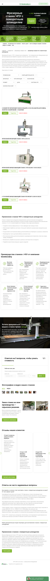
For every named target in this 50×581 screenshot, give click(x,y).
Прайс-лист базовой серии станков (42, 21)
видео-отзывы (7, 45)
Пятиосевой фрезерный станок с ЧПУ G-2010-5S (17, 138)
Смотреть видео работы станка (39, 27)
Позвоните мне (7, 339)
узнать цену (24, 43)
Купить (5, 113)
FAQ (12, 45)
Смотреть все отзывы (9, 489)
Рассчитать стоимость (32, 21)
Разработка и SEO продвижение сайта (11, 579)
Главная (4, 50)
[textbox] (6, 75)
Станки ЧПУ (10, 50)
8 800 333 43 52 (20, 339)
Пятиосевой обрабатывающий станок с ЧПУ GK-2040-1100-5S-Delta (23, 167)
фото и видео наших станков (36, 43)
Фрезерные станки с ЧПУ (20, 50)
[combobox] (11, 75)
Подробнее (13, 113)
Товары (5, 43)
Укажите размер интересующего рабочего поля (15, 369)
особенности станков (13, 43)
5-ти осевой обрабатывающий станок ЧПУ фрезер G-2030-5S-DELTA (23, 196)
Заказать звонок (43, 3)
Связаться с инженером (9, 433)
